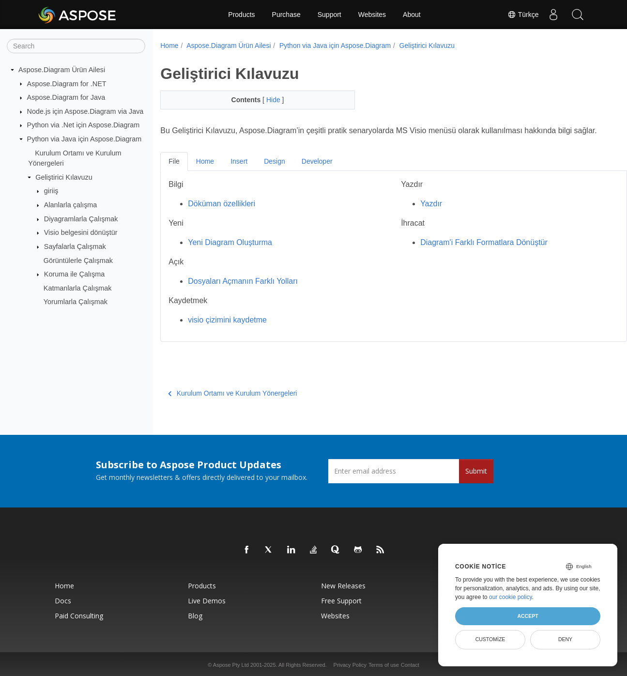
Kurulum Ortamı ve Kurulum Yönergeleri (232, 405)
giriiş (51, 191)
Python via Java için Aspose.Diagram (84, 139)
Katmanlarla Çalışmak (78, 288)
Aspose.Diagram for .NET (67, 83)
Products (241, 14)
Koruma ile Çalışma (74, 274)
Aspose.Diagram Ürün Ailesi (61, 70)
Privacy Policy (350, 665)
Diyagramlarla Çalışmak (81, 219)
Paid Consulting (79, 615)
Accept (527, 616)
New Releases (343, 585)
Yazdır (415, 215)
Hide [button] (267, 100)
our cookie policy (510, 597)
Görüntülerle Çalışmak (78, 260)
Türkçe (522, 14)
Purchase (286, 14)
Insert (238, 173)
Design (274, 173)
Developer (317, 173)
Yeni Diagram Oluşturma (230, 254)
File (174, 173)
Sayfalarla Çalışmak (75, 246)
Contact (410, 665)
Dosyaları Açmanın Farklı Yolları (243, 293)
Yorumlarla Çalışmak (75, 302)
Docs (63, 600)
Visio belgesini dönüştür (81, 232)
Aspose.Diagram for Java (66, 97)
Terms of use (383, 665)
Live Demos (207, 600)
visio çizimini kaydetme (227, 331)
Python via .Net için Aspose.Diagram (83, 125)
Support (329, 14)
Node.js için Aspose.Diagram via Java (85, 111)
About (412, 14)
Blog (195, 615)
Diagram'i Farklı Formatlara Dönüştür (468, 254)
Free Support (341, 600)
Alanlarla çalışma (70, 205)
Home (169, 45)
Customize (490, 639)
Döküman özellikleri (221, 215)
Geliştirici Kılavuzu (63, 177)
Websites (372, 14)
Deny (565, 639)
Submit (476, 471)
